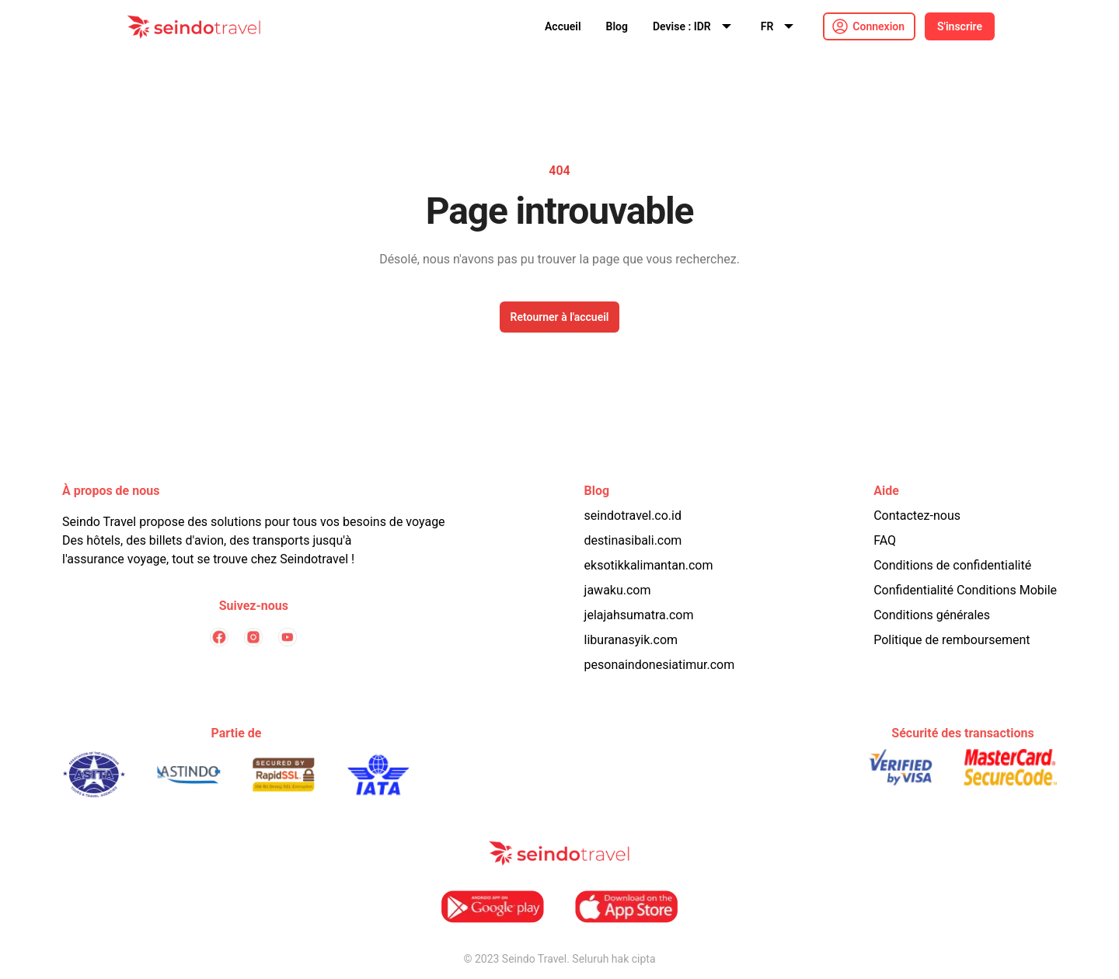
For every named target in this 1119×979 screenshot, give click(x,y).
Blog (617, 26)
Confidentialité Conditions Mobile (965, 590)
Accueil (563, 26)
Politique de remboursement (951, 639)
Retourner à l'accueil (560, 317)
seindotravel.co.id (633, 515)
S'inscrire (959, 26)
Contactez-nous (916, 515)
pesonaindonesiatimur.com (659, 664)
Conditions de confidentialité (952, 565)
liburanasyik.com (631, 639)
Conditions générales (931, 615)
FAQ (884, 540)
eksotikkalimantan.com (648, 565)
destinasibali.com (633, 540)
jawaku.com (617, 590)
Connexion (878, 26)
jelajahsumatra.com (639, 615)
